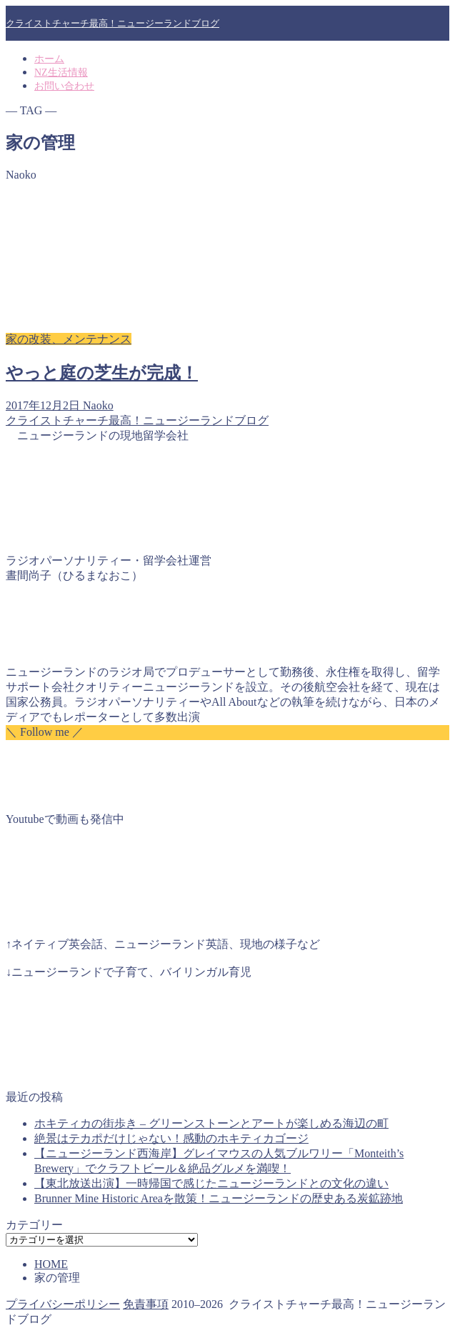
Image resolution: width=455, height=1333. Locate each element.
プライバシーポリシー (63, 1304)
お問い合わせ (64, 86)
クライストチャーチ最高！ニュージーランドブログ (112, 24)
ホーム (49, 59)
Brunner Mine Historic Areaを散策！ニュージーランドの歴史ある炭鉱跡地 (218, 1198)
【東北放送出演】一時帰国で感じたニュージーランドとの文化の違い (211, 1183)
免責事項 (146, 1304)
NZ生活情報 (61, 72)
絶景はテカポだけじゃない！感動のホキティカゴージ (171, 1138)
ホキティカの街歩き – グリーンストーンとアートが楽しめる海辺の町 (211, 1123)
